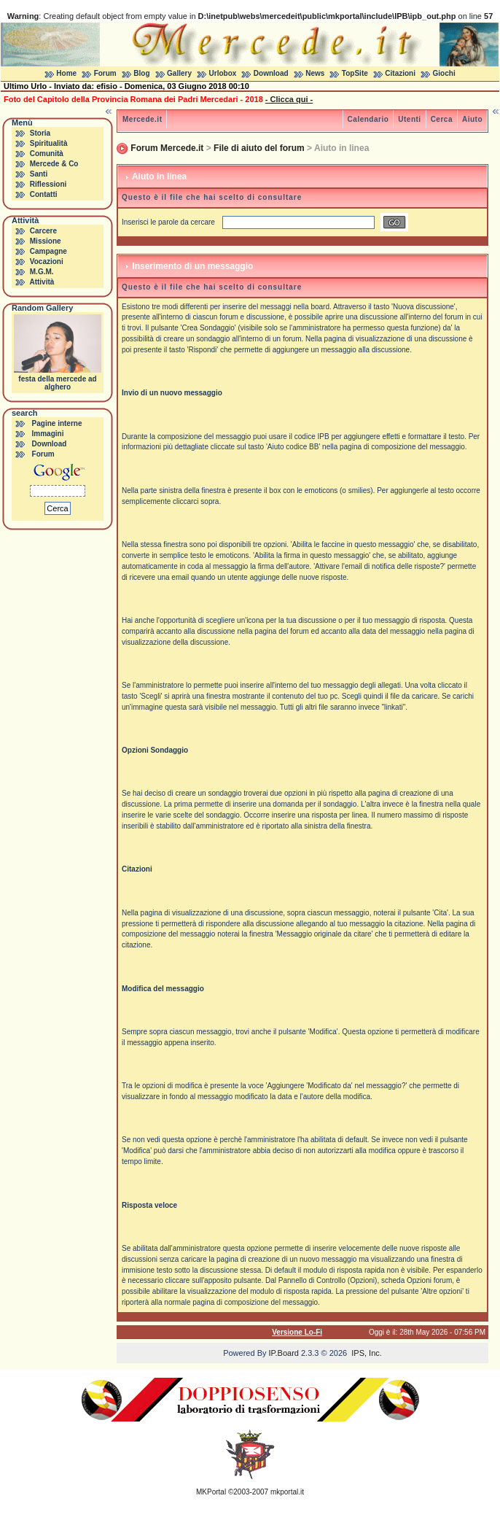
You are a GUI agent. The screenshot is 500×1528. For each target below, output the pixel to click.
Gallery (179, 73)
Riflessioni (48, 184)
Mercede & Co (54, 164)
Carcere (43, 231)
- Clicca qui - (289, 99)
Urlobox (223, 73)
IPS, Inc (365, 1353)
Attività (41, 282)
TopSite (355, 73)
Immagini (48, 434)
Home (66, 73)
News (314, 73)
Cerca (442, 119)
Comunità (46, 154)
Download (271, 73)
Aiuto (472, 119)
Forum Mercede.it (166, 148)
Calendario (368, 119)
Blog (141, 73)
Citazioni (400, 73)
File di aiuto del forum (259, 148)
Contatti (44, 194)
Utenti (409, 119)
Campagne (48, 251)
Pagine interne (57, 423)
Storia (40, 133)
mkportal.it (287, 1492)
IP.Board (284, 1353)
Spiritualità (49, 143)
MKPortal (211, 1492)
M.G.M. (42, 272)
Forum (105, 73)
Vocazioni (46, 261)
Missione (45, 241)
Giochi (444, 73)
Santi (38, 174)
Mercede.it (142, 119)
